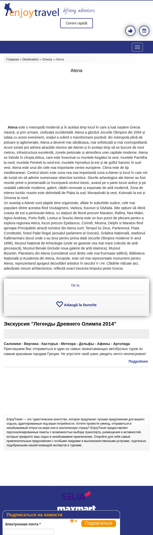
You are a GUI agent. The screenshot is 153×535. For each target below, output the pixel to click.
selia (76, 496)
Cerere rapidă (76, 23)
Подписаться (98, 523)
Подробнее (138, 361)
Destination (30, 59)
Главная (12, 59)
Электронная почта (23, 524)
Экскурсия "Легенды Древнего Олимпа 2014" (60, 324)
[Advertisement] (76, 88)
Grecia (47, 59)
